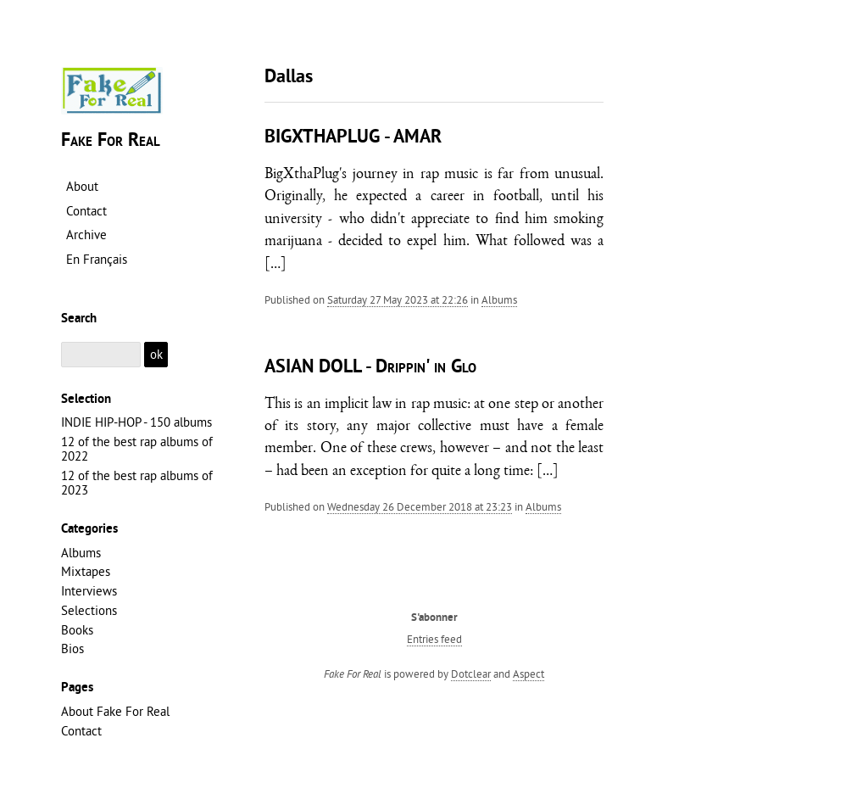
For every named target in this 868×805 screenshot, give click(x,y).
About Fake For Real (115, 711)
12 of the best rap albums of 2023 (137, 482)
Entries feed (434, 639)
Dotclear (471, 673)
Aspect (528, 673)
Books (77, 630)
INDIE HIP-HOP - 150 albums (136, 422)
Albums (499, 299)
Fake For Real (110, 141)
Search (79, 319)
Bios (72, 648)
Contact (81, 731)
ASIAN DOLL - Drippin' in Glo (370, 367)
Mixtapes (85, 571)
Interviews (89, 591)
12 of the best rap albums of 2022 (137, 448)
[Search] (101, 355)
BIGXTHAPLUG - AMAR (353, 137)
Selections (89, 610)
